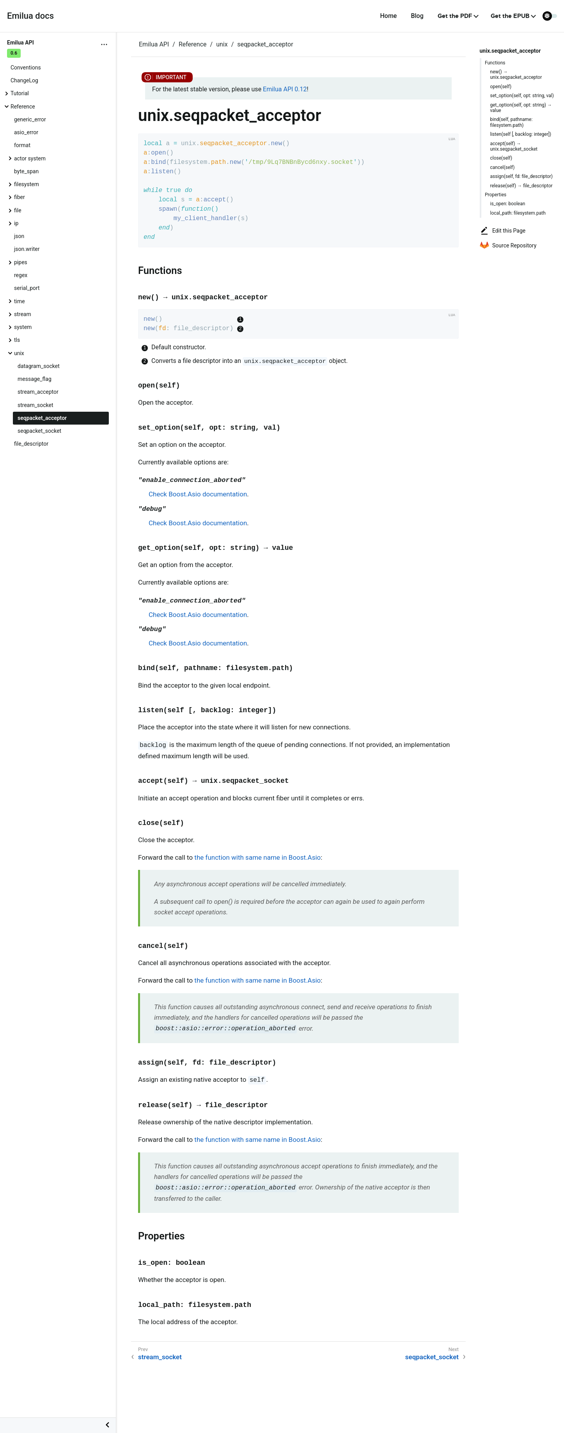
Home (388, 16)
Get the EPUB (510, 16)
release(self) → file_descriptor (521, 185)
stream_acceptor (38, 392)
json (19, 236)
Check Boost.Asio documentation (198, 494)
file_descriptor (31, 444)
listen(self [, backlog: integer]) (521, 134)
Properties (495, 194)
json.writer (26, 249)
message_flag (34, 379)
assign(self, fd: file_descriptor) (521, 176)
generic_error (30, 119)
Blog (417, 16)
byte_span (26, 171)
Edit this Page (502, 230)
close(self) (501, 158)
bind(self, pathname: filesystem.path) (511, 122)
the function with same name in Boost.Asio (257, 857)
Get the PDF (455, 16)
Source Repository (508, 245)
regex (20, 275)
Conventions (26, 67)
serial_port (27, 288)
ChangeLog (24, 80)
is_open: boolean (507, 203)
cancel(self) (502, 167)
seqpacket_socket (39, 431)
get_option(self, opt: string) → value (521, 107)
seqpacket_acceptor (42, 418)
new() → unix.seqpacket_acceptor (516, 74)
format (22, 145)
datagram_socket (39, 366)
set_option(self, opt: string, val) (522, 95)
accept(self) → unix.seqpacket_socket (513, 146)
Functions (495, 63)
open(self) (501, 86)
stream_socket (35, 405)
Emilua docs (30, 16)
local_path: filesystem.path (518, 213)
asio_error (26, 132)
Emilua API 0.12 (285, 89)
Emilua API (154, 44)
